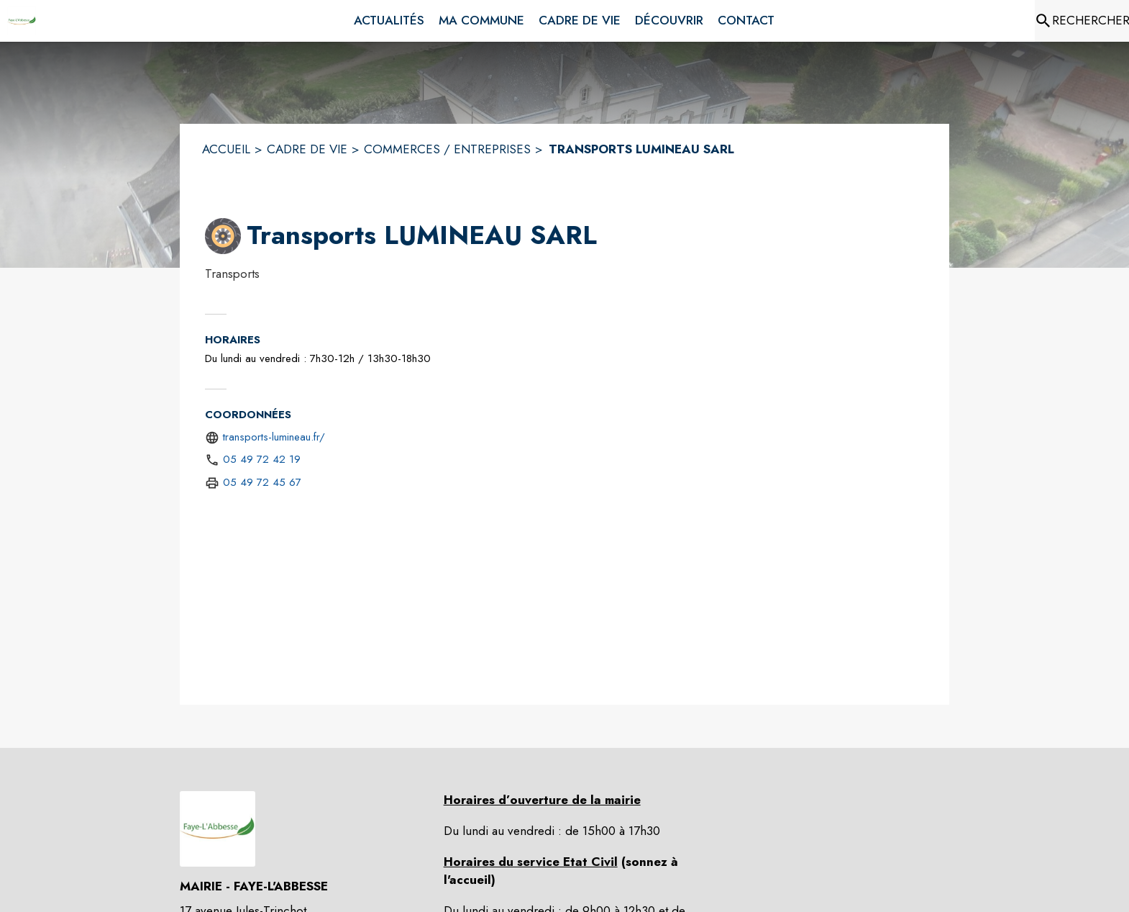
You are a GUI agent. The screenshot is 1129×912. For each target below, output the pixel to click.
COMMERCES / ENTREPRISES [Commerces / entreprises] (447, 149)
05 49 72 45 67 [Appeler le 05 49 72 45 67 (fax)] (262, 482)
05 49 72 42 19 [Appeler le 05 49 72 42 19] (262, 459)
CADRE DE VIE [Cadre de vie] (307, 149)
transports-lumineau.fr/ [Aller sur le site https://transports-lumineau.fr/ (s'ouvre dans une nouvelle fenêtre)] (274, 437)
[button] (223, 236)
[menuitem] (389, 21)
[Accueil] (21, 20)
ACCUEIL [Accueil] (226, 149)
